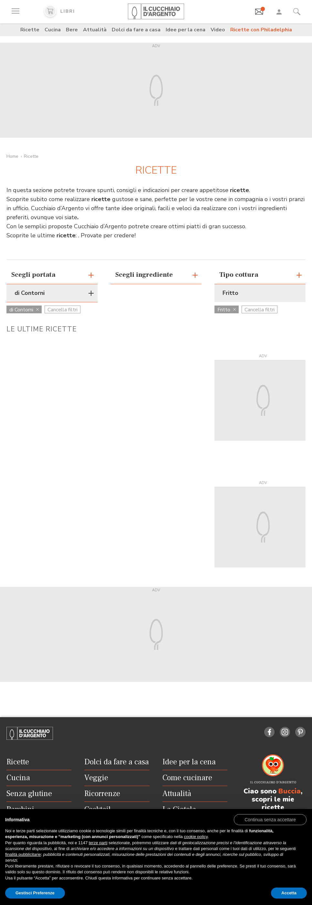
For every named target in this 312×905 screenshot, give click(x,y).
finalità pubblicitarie (23, 854)
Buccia (289, 791)
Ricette (29, 29)
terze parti (98, 842)
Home (12, 156)
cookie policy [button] (195, 836)
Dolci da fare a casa (136, 29)
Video (218, 29)
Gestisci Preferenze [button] (35, 892)
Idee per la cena (185, 29)
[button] (270, 819)
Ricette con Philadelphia (261, 29)
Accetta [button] (288, 892)
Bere (72, 29)
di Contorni (24, 309)
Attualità (95, 29)
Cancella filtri (62, 309)
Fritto (226, 309)
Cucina (53, 29)
